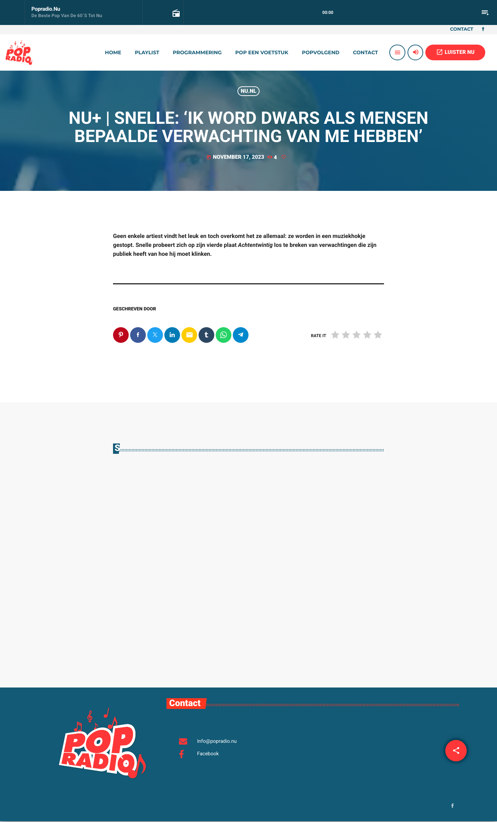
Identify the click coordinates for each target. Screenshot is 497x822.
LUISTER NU (455, 52)
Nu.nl (248, 91)
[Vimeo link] (19, 52)
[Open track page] (175, 12)
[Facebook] (483, 29)
